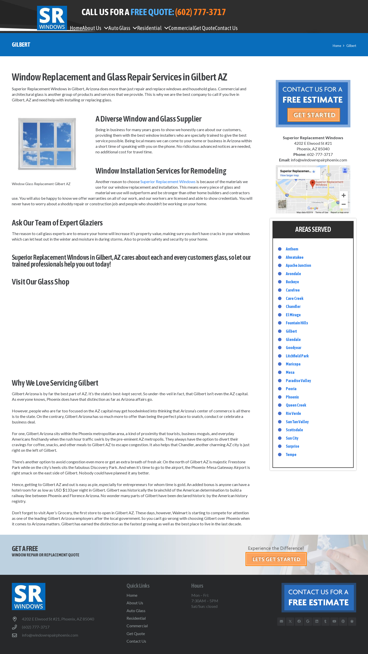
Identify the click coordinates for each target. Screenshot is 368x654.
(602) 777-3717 (35, 626)
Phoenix (292, 397)
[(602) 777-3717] (17, 627)
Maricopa (293, 364)
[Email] (281, 621)
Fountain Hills (297, 323)
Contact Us (136, 641)
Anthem (292, 249)
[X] (290, 621)
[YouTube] (334, 621)
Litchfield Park (297, 356)
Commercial (137, 625)
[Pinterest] (343, 621)
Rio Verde (293, 413)
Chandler (293, 306)
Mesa (290, 372)
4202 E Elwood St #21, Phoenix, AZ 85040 (58, 618)
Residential (136, 618)
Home (132, 595)
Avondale (293, 273)
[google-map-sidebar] (313, 189)
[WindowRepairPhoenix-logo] (52, 18)
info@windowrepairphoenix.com (50, 635)
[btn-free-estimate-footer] (306, 597)
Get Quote (136, 633)
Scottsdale (294, 430)
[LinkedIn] (317, 621)
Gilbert (132, 327)
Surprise (292, 446)
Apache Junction (298, 265)
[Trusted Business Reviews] (352, 621)
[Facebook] (299, 621)
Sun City (292, 438)
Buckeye (292, 281)
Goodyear (293, 347)
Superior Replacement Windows (168, 181)
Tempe (291, 454)
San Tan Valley (297, 421)
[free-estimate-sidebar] (313, 103)
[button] (104, 28)
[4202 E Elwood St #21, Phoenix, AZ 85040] (17, 619)
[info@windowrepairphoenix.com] (17, 635)
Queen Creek (296, 405)
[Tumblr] (325, 621)
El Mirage (293, 314)
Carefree (293, 290)
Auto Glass (136, 610)
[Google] (308, 621)
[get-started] (301, 555)
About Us (135, 602)
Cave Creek (294, 298)
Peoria (291, 388)
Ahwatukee (294, 257)
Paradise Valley (298, 380)
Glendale (293, 339)
